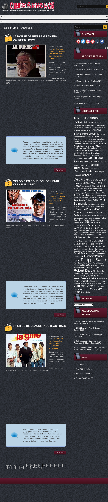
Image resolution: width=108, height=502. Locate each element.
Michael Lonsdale (84, 234)
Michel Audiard (83, 237)
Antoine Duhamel (84, 130)
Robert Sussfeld (94, 273)
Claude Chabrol (87, 148)
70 (22, 468)
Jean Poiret (92, 218)
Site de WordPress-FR (84, 378)
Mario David (84, 233)
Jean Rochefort (80, 220)
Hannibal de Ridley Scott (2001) (88, 86)
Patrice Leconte (100, 251)
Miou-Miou (102, 247)
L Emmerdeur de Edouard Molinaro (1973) (90, 322)
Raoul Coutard (98, 265)
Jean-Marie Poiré (82, 200)
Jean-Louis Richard (99, 195)
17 (40, 466)
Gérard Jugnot (98, 179)
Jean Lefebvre (86, 216)
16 (36, 466)
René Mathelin (78, 267)
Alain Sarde (89, 122)
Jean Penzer (84, 218)
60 (18, 468)
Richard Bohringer (91, 267)
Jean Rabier (101, 218)
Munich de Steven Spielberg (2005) (89, 81)
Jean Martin (95, 216)
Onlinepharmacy (82, 341)
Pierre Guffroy (78, 263)
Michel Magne (89, 244)
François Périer (83, 165)
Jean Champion (89, 212)
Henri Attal (89, 183)
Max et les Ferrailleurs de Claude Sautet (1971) (87, 342)
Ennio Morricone (90, 161)
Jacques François (95, 190)
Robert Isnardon (82, 273)
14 (28, 466)
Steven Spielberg (89, 278)
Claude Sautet (98, 148)
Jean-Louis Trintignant (81, 197)
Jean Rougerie (92, 220)
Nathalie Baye (93, 249)
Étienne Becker (85, 292)
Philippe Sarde (93, 259)
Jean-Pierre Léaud (80, 206)
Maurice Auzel (95, 233)
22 (60, 466)
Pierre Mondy (87, 263)
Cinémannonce (81, 348)
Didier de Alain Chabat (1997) (87, 103)
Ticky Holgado (78, 283)
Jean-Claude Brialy (83, 195)
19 (48, 466)
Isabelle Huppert (96, 188)
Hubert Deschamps (81, 188)
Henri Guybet (86, 186)
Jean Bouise (87, 209)
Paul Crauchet (96, 253)
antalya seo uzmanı (83, 321)
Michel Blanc (90, 241)
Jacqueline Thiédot (80, 191)
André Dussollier (84, 127)
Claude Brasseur (90, 146)
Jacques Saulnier (90, 193)
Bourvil (85, 139)
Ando (78, 334)
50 (14, 468)
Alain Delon (81, 118)
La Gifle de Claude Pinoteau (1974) (39, 325)
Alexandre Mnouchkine (90, 125)
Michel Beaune (79, 241)
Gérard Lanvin (79, 183)
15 (32, 466)
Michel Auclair (95, 235)
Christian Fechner (97, 143)
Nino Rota (81, 251)
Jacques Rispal (79, 193)
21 (56, 466)
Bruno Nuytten (93, 139)
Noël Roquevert (90, 251)
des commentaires (85, 374)
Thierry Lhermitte (82, 281)
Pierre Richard (98, 263)
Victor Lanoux (101, 283)
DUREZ (79, 328)
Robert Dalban (85, 270)
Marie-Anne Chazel (87, 230)
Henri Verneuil (97, 186)
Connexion (80, 364)
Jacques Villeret (101, 193)
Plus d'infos (60, 170)
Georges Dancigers (90, 168)
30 (6, 468)
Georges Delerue (85, 171)
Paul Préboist (87, 256)
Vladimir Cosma (84, 286)
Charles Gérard (97, 141)
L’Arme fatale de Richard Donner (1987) (91, 70)
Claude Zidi (80, 150)
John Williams (86, 222)
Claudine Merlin (92, 151)
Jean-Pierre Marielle (93, 206)
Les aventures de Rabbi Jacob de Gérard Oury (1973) (89, 349)
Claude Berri (79, 146)
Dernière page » (38, 468)
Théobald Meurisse (97, 281)
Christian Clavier (81, 144)
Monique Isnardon (81, 249)
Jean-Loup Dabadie (97, 197)
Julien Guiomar (88, 225)
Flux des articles (84, 369)
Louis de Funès (91, 228)
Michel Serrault (89, 246)
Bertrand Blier (86, 137)
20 (52, 466)
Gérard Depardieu (83, 177)
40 (10, 468)
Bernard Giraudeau (89, 134)
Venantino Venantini (89, 283)
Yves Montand (92, 289)
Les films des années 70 (55, 343)
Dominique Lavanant (91, 155)
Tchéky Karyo (102, 278)
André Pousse (95, 127)
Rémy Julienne (88, 275)
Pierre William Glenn (83, 265)
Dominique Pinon (80, 158)
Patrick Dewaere (82, 253)
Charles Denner (87, 141)
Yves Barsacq (78, 289)
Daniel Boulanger (84, 153)
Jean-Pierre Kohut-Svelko (96, 204)
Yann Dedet (100, 286)
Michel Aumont (99, 238)
